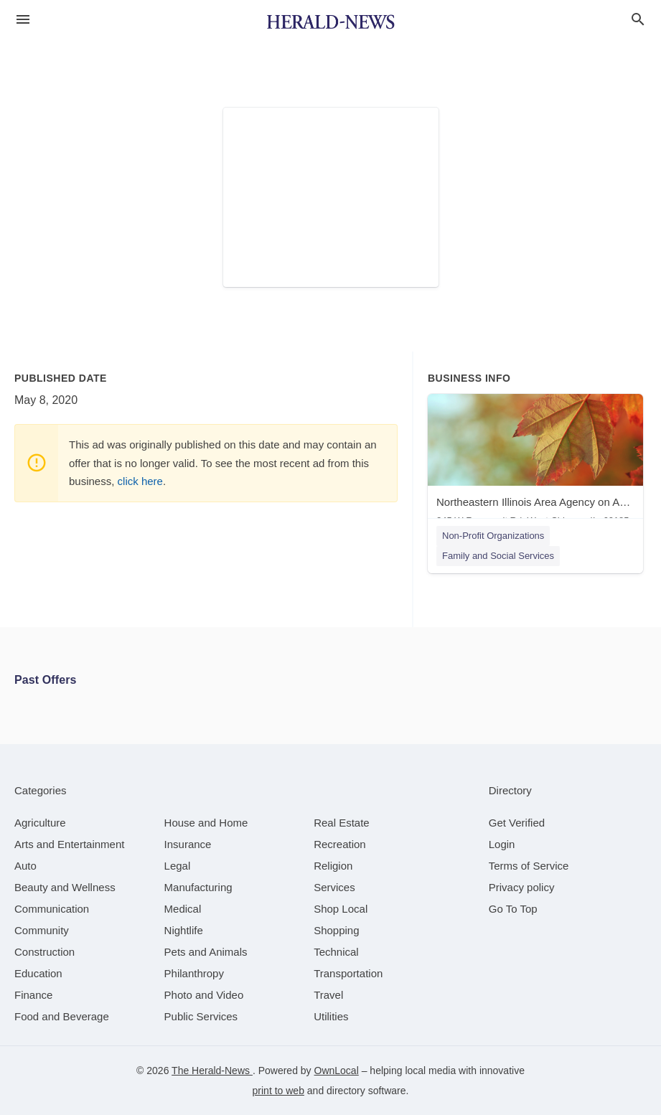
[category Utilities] (331, 1016)
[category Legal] (177, 866)
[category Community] (41, 930)
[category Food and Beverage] (61, 1016)
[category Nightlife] (183, 930)
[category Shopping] (336, 930)
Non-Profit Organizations (493, 535)
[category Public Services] (201, 1016)
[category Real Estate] (342, 823)
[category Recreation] (340, 844)
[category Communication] (51, 909)
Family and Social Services (498, 555)
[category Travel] (328, 995)
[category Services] (334, 887)
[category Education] (38, 973)
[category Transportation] (348, 973)
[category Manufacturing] (198, 887)
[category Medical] (183, 909)
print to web (278, 1090)
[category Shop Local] (340, 909)
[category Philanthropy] (194, 973)
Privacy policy (522, 887)
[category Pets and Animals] (206, 952)
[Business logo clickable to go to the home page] (331, 21)
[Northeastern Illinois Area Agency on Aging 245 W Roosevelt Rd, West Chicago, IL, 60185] (535, 463)
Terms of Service (529, 866)
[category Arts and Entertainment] (69, 844)
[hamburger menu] (23, 20)
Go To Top (513, 909)
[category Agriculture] (40, 823)
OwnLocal (336, 1070)
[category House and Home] (206, 823)
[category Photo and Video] (204, 995)
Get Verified (517, 823)
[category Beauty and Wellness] (65, 887)
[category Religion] (333, 866)
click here (140, 481)
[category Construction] (44, 952)
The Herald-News (212, 1070)
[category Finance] (33, 995)
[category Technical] (336, 952)
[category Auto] (25, 866)
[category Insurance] (188, 844)
